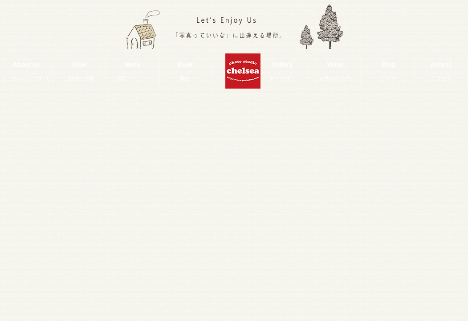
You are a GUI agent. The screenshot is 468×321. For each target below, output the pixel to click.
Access (441, 71)
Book (185, 71)
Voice (335, 71)
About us (26, 71)
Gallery (282, 71)
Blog (388, 71)
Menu (132, 71)
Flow (79, 71)
